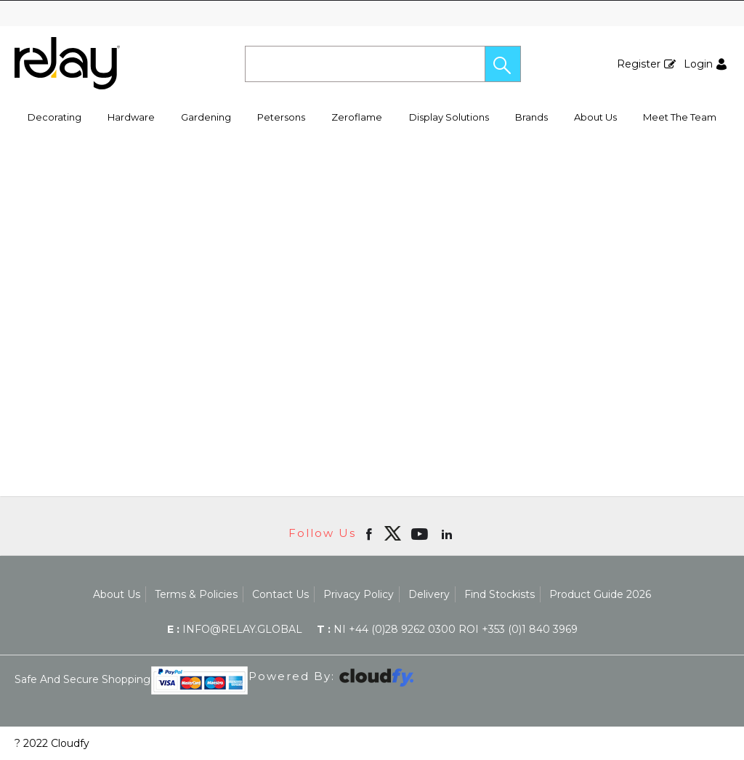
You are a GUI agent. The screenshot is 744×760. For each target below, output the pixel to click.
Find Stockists (499, 594)
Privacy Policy (358, 594)
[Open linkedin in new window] (448, 533)
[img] (392, 533)
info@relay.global (234, 629)
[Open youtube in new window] (421, 533)
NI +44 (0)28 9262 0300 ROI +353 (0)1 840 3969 (447, 629)
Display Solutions (449, 117)
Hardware (131, 117)
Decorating (54, 117)
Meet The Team (679, 117)
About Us (595, 117)
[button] (503, 64)
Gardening (206, 117)
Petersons (281, 117)
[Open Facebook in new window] (370, 533)
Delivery (429, 594)
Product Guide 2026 (600, 594)
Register (638, 63)
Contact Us (280, 594)
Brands (531, 117)
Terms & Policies (196, 594)
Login (698, 63)
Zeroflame (356, 117)
